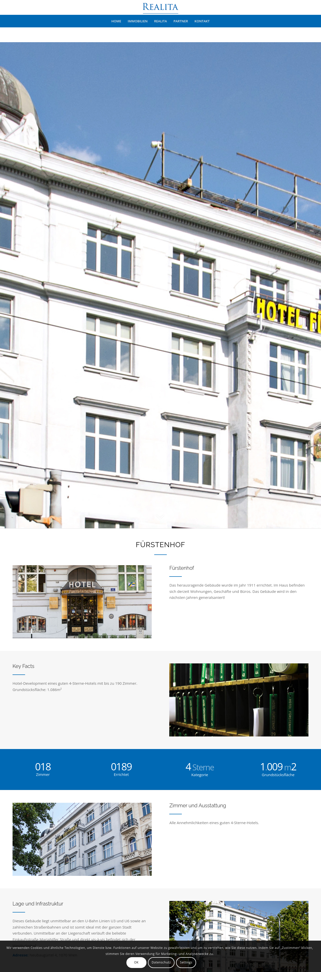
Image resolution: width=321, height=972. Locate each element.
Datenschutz (161, 962)
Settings (186, 962)
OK (136, 962)
